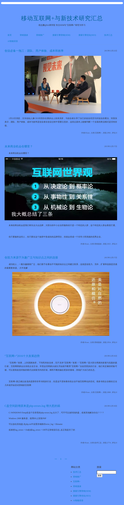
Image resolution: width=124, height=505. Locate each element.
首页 (10, 35)
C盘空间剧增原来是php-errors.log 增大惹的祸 (32, 405)
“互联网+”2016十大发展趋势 (22, 356)
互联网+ (76, 481)
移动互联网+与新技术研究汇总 (62, 18)
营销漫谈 (24, 35)
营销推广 (40, 35)
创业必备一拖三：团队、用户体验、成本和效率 (34, 50)
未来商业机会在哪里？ (19, 146)
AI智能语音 (13, 41)
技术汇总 (108, 35)
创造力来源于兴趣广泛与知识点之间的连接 (31, 257)
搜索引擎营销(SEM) (61, 35)
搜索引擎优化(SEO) (87, 35)
